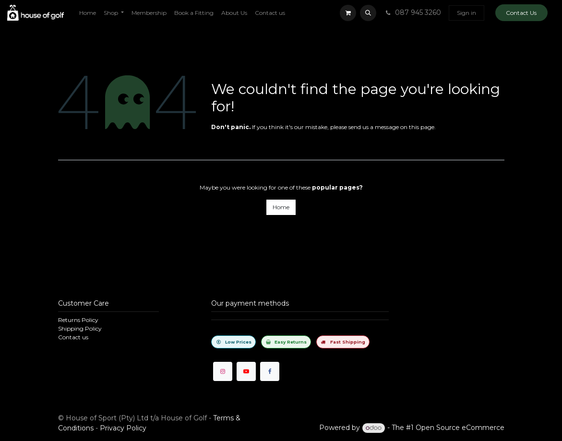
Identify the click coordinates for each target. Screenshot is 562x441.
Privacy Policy (123, 428)
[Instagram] (222, 371)
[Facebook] (269, 371)
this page (421, 127)
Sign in (466, 12)
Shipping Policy (80, 328)
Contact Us (521, 12)
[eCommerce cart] (348, 13)
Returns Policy (78, 319)
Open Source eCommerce (460, 427)
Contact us (73, 337)
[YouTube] (246, 371)
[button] (368, 13)
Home (281, 207)
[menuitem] (87, 13)
